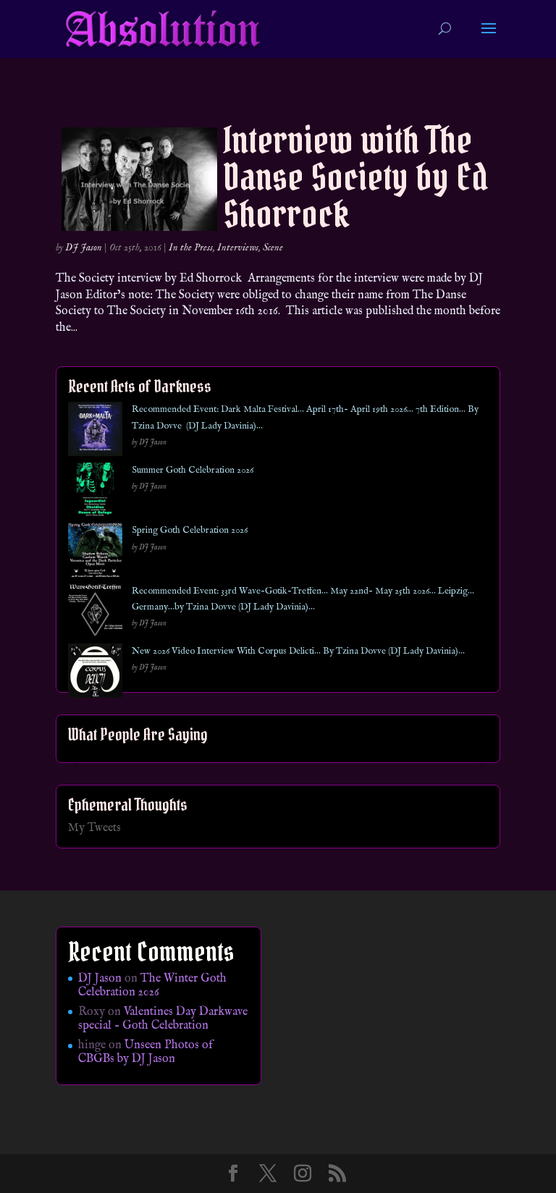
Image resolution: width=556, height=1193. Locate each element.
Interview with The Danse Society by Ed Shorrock (355, 177)
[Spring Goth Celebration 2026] (95, 553)
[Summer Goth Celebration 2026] (95, 493)
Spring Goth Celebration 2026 (190, 530)
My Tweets (94, 828)
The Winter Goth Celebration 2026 (152, 985)
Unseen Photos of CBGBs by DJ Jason (145, 1052)
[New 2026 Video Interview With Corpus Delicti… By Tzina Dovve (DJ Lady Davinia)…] (95, 674)
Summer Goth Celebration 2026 (192, 470)
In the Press (191, 247)
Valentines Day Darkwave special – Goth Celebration (163, 1019)
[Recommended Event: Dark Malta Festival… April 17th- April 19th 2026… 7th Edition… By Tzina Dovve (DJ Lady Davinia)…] (95, 432)
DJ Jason (83, 247)
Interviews (237, 247)
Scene (273, 247)
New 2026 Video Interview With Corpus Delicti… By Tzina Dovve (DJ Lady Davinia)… (298, 651)
